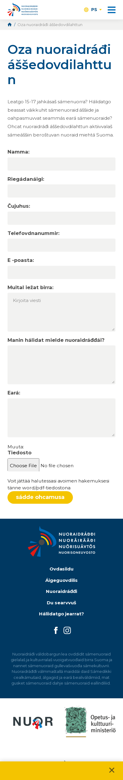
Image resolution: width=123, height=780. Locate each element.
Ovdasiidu (62, 569)
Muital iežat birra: (30, 287)
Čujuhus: (19, 206)
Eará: (14, 392)
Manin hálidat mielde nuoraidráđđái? (56, 340)
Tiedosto (20, 452)
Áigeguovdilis (61, 580)
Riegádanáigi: (26, 179)
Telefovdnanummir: (33, 233)
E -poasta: (21, 260)
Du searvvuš (61, 603)
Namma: (18, 151)
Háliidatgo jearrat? (61, 614)
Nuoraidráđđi (61, 591)
